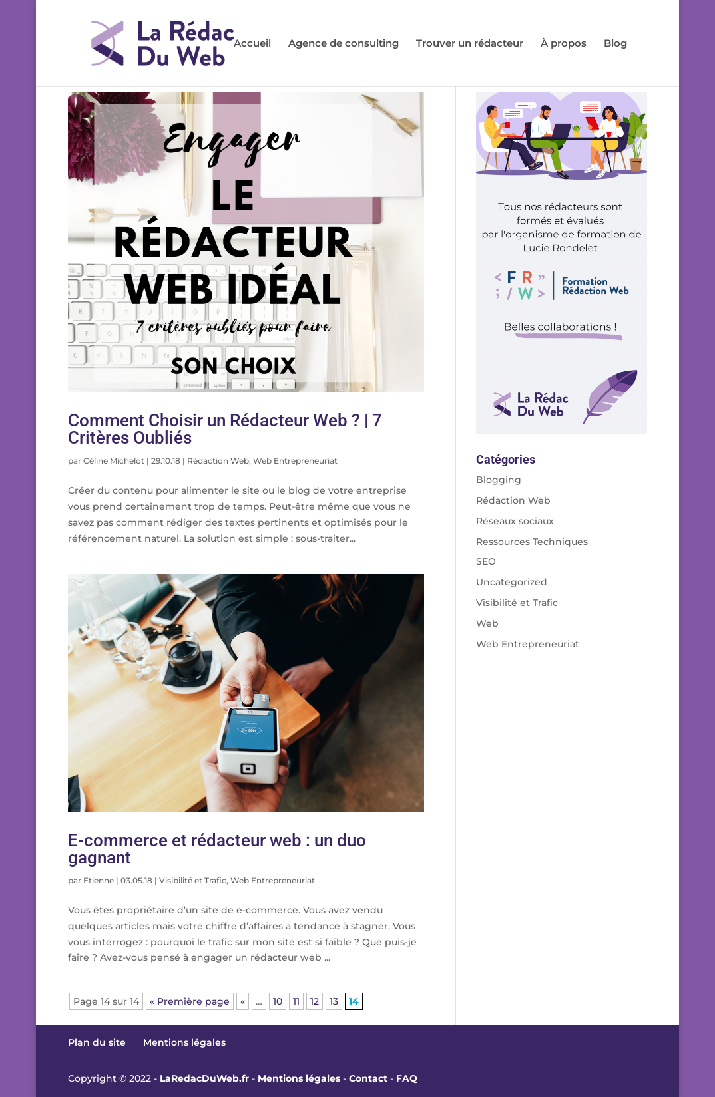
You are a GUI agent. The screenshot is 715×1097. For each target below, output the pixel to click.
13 (334, 1001)
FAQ (406, 1078)
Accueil (252, 44)
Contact (368, 1078)
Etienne (98, 880)
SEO (486, 561)
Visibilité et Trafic (192, 880)
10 (277, 1001)
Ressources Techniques (532, 542)
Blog (615, 44)
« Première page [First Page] (190, 1001)
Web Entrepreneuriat (295, 461)
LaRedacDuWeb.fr (204, 1078)
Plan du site (97, 1042)
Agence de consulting (343, 44)
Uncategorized (511, 582)
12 (314, 1001)
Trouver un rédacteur (469, 44)
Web (487, 623)
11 (296, 1001)
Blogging (498, 480)
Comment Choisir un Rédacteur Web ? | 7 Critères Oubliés (225, 429)
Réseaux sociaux (515, 521)
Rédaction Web (218, 461)
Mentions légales (184, 1042)
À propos (564, 44)
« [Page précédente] (242, 1001)
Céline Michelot (113, 461)
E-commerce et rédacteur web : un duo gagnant (217, 848)
